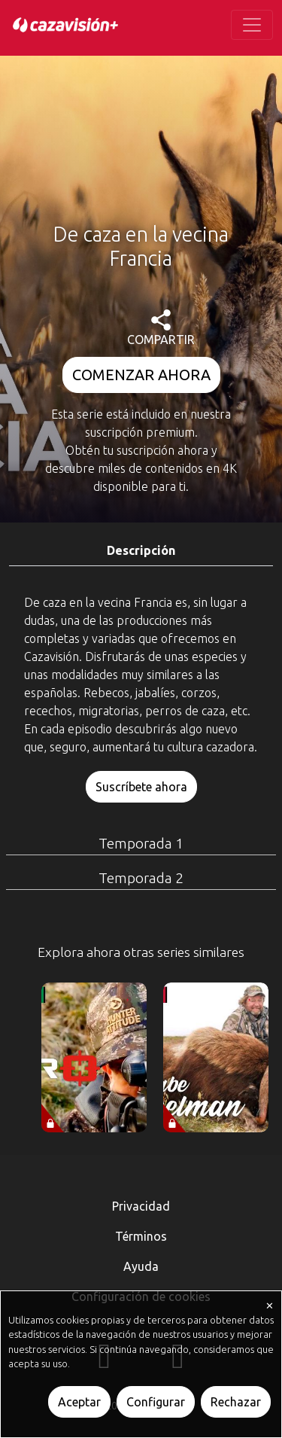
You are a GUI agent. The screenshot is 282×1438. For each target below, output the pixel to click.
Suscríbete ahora (141, 787)
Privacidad (141, 1206)
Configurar (155, 1402)
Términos (141, 1236)
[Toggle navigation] (252, 25)
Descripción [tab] (141, 550)
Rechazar (236, 1402)
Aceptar (79, 1402)
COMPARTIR (161, 327)
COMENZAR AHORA (141, 374)
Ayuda (141, 1266)
